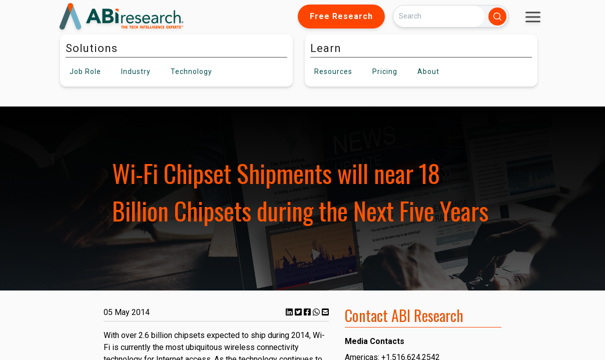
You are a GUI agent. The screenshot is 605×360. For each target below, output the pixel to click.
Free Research (341, 16)
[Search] (438, 16)
